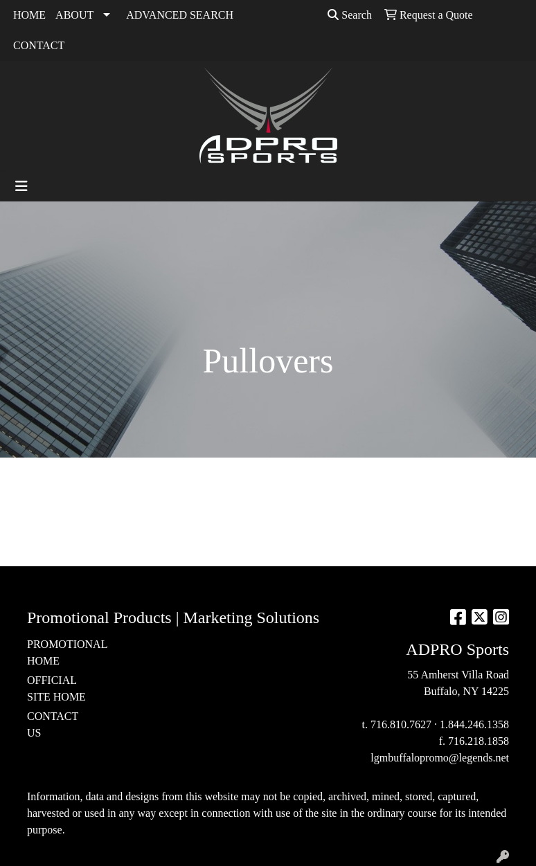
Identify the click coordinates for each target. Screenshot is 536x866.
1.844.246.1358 (474, 724)
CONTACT (38, 45)
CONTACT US (52, 724)
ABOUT (74, 15)
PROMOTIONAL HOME (60, 652)
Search (350, 15)
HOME (29, 15)
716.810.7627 (400, 724)
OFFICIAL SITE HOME (56, 688)
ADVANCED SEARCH (179, 15)
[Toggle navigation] (21, 186)
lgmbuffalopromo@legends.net (439, 758)
